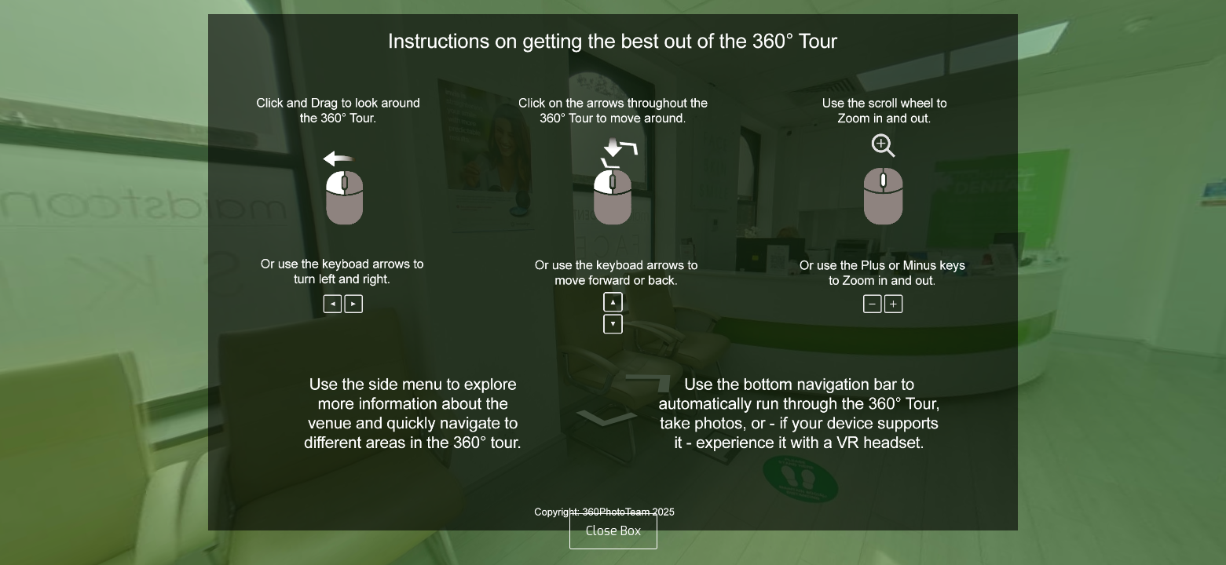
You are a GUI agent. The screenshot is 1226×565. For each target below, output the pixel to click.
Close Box (613, 531)
